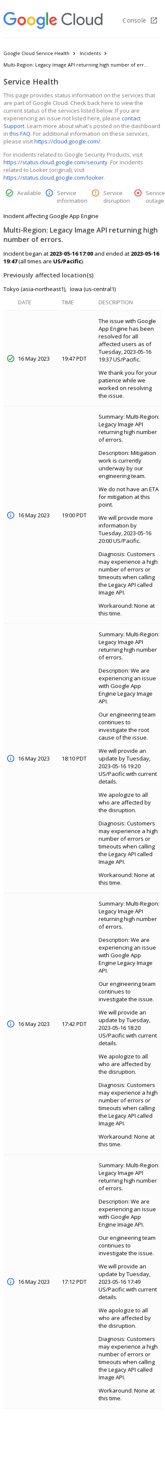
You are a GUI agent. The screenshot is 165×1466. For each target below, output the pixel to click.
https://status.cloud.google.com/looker (53, 177)
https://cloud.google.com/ (67, 141)
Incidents (90, 53)
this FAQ (19, 133)
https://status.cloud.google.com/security (55, 162)
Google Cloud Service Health (36, 53)
